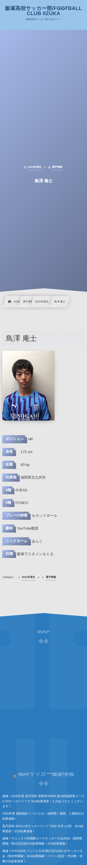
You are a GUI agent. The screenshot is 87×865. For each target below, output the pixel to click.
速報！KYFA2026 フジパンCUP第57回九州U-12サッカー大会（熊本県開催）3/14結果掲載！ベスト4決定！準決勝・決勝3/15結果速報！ (42, 856)
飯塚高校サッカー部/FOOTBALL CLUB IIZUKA (43, 11)
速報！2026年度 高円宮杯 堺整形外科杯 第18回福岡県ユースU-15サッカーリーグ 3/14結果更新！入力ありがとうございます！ (43, 801)
